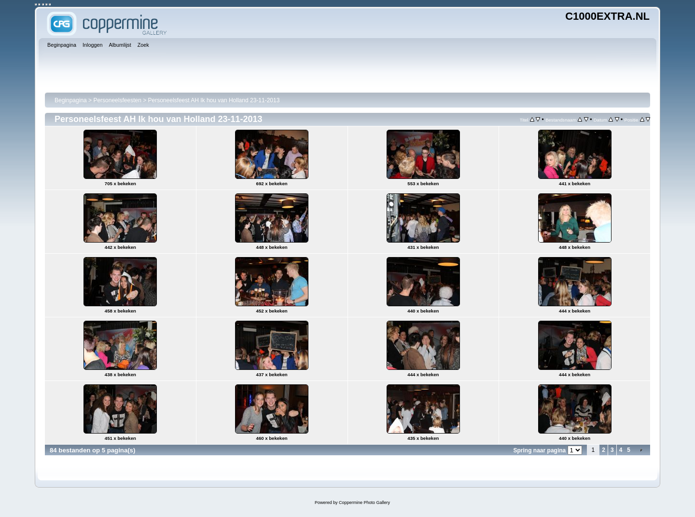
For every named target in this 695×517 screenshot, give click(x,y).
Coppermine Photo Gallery (364, 502)
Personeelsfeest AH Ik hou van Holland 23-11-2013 (214, 100)
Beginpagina (71, 100)
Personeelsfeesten (117, 100)
